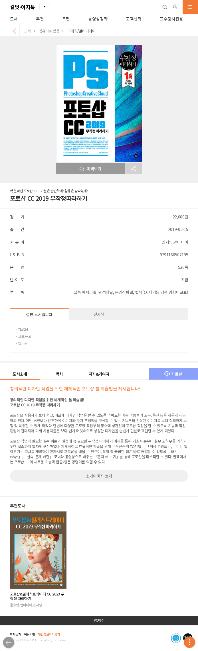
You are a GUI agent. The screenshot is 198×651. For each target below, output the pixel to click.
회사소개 (15, 634)
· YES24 (22, 329)
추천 (40, 19)
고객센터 (134, 19)
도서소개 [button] (20, 374)
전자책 (99, 314)
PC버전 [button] (99, 620)
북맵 (66, 19)
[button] (164, 7)
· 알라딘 (22, 343)
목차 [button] (59, 374)
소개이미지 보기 (99, 476)
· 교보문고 (23, 336)
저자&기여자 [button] (99, 374)
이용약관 (29, 634)
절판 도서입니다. (39, 314)
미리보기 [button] (90, 168)
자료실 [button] (173, 374)
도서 (14, 19)
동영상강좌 (98, 19)
